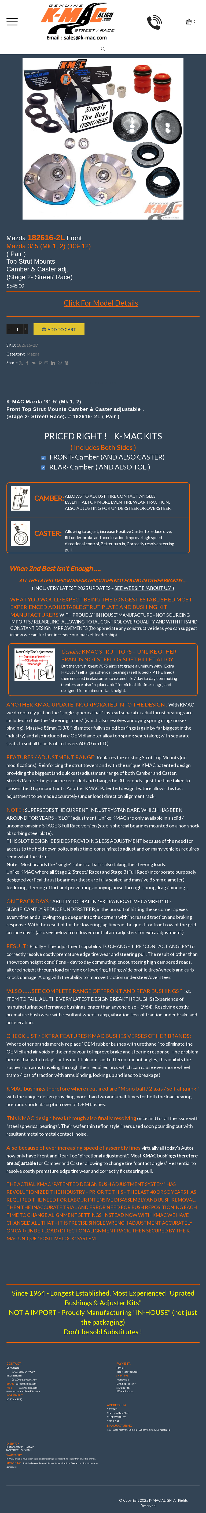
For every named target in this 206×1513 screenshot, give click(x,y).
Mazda (33, 353)
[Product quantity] (17, 329)
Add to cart (61, 329)
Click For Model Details (101, 302)
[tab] (103, 383)
